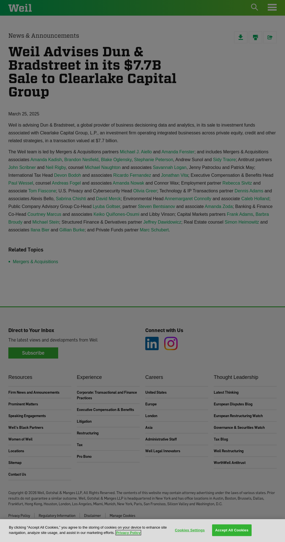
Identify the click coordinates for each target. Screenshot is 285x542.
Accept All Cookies (232, 530)
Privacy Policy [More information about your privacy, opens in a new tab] (128, 533)
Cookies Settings (190, 530)
